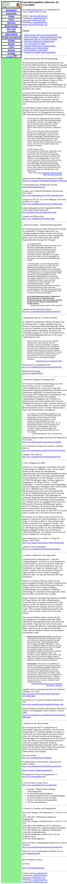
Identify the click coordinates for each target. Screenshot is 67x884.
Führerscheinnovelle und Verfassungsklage (41, 35)
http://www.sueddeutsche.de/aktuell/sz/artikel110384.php (44, 181)
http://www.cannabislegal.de (33, 868)
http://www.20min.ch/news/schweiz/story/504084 (41, 442)
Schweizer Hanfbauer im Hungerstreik (39, 41)
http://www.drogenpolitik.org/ (34, 777)
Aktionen (11, 23)
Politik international (11, 37)
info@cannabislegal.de (38, 16)
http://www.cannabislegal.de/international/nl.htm (41, 549)
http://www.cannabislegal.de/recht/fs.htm (38, 219)
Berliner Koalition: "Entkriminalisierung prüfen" (43, 37)
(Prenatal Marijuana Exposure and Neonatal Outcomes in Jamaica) (46, 684)
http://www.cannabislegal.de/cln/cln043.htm (39, 785)
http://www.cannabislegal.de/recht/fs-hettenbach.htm (42, 195)
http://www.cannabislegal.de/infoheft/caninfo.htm (41, 766)
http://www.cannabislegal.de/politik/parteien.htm (41, 311)
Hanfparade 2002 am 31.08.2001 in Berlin (40, 39)
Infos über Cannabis (11, 30)
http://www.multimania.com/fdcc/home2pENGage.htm (43, 450)
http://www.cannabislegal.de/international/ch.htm (41, 457)
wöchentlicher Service (34, 10)
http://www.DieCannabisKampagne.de (37, 770)
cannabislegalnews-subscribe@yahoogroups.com (35, 19)
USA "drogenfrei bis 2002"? (35, 44)
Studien (11, 41)
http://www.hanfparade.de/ (32, 373)
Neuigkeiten (11, 10)
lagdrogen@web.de (55, 175)
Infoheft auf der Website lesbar (36, 48)
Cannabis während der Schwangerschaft (39, 46)
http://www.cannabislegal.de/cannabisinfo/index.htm (42, 704)
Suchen (11, 50)
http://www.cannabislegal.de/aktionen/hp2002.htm (42, 367)
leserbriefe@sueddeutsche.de (33, 187)
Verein (11, 20)
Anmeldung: (27, 18)
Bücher (11, 44)
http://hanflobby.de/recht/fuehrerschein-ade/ (39, 212)
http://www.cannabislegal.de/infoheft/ (37, 758)
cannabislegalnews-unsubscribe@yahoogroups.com (35, 23)
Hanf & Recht (11, 34)
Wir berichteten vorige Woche (36, 50)
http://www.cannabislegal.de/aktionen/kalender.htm (42, 847)
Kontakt (11, 53)
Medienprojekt (11, 26)
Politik (11, 16)
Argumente (11, 13)
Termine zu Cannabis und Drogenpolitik (40, 52)
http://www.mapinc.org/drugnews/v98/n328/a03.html (43, 543)
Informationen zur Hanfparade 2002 (49, 361)
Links (11, 47)
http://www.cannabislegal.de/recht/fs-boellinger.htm (42, 204)
